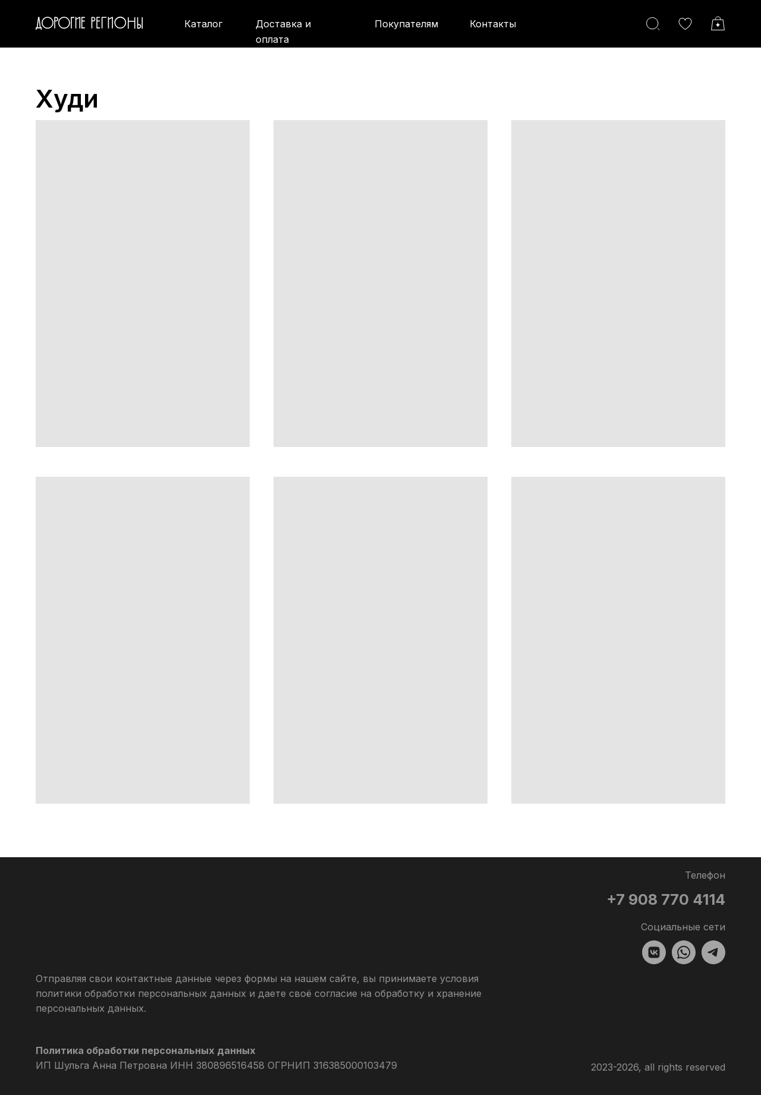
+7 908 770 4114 (665, 899)
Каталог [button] (203, 24)
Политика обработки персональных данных (146, 1050)
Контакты (493, 24)
